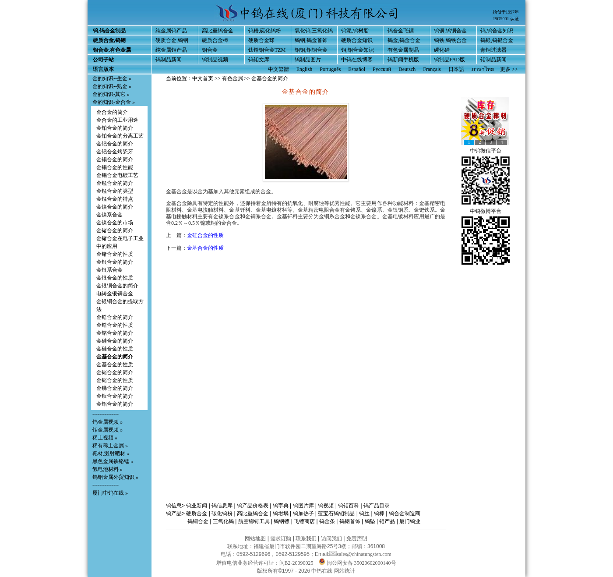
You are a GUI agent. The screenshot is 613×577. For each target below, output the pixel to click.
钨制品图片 (308, 60)
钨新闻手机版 (403, 60)
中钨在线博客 (357, 60)
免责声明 (356, 538)
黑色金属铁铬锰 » (112, 461)
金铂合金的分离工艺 (120, 136)
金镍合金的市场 (114, 222)
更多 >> (509, 69)
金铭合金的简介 (114, 333)
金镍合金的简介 (114, 207)
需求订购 (280, 538)
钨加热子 (303, 513)
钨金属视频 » (107, 422)
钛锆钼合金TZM (266, 50)
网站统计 (344, 571)
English (304, 69)
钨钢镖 (281, 521)
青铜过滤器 (493, 50)
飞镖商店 (304, 521)
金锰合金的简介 (114, 183)
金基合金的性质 (114, 364)
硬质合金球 (261, 40)
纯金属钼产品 (171, 50)
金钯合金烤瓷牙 (114, 152)
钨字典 (281, 506)
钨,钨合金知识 (496, 31)
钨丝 (364, 513)
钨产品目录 (376, 506)
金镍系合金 (109, 215)
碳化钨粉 (222, 513)
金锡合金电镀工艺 (117, 175)
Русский (382, 69)
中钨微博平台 (485, 211)
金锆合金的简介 (114, 317)
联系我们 (306, 538)
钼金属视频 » (107, 430)
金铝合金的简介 (114, 404)
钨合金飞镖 (401, 31)
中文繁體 (278, 69)
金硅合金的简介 (114, 341)
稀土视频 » (104, 438)
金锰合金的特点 (114, 199)
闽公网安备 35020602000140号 (357, 563)
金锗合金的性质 (114, 254)
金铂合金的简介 (114, 128)
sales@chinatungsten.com (360, 554)
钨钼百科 (348, 506)
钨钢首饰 (349, 521)
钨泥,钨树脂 (355, 31)
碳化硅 (442, 50)
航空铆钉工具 (254, 521)
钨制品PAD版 (449, 60)
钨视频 (326, 506)
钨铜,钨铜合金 (450, 31)
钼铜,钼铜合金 (311, 50)
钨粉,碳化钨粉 (264, 31)
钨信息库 (222, 506)
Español (356, 69)
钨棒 (379, 513)
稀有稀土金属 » (110, 445)
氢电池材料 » (107, 469)
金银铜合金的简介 (117, 286)
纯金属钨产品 (171, 31)
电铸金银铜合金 (114, 293)
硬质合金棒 (215, 40)
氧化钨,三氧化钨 (314, 31)
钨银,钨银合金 (496, 40)
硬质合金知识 (357, 40)
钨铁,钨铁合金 (450, 40)
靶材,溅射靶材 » (110, 453)
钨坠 (370, 521)
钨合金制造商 (404, 513)
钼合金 (210, 50)
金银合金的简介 (114, 262)
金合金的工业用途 (117, 120)
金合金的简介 (112, 112)
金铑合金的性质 (114, 380)
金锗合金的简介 (114, 230)
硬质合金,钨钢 (171, 40)
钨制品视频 (215, 60)
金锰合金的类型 (114, 191)
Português (330, 69)
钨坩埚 (281, 513)
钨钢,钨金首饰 (311, 40)
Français (432, 69)
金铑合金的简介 (114, 372)
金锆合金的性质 (114, 325)
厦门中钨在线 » (110, 493)
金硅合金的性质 (114, 349)
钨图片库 (303, 506)
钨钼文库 (258, 60)
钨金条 (327, 521)
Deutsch (407, 69)
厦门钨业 (409, 521)
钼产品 (387, 521)
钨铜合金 (197, 521)
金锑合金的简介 (114, 388)
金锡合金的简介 (114, 159)
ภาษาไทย (483, 69)
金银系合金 (109, 270)
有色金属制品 (403, 50)
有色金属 (232, 78)
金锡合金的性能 (114, 167)
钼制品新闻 (493, 60)
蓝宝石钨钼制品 (336, 513)
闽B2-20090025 (296, 563)
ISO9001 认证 (506, 18)
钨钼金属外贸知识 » (115, 477)
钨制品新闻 (168, 60)
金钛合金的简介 (114, 396)
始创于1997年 (506, 12)
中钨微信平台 (485, 151)
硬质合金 (196, 513)
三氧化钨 (223, 521)
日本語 (456, 69)
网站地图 (255, 538)
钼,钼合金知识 (357, 50)
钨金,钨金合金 (404, 40)
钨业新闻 (196, 506)
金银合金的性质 (114, 278)
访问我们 (331, 538)
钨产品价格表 (252, 506)
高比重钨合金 (217, 31)
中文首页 (202, 78)
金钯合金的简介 (114, 144)
